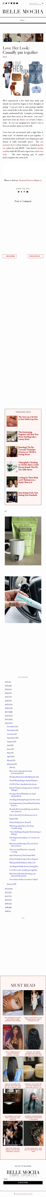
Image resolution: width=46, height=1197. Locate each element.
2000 (7, 911)
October (10, 734)
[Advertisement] (23, 333)
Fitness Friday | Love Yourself (20, 822)
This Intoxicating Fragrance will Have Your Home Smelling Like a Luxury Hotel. (28, 435)
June (9, 749)
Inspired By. (13, 818)
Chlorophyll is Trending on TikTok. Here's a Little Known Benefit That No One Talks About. (28, 466)
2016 (7, 715)
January (10, 884)
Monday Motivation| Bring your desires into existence (24, 810)
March (9, 760)
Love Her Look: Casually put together (23, 870)
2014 (7, 723)
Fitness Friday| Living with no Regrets (23, 859)
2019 (7, 704)
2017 (7, 712)
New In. (12, 767)
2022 (7, 693)
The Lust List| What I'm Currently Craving (22, 850)
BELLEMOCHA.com (26, 1194)
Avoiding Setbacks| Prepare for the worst (24, 799)
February (10, 764)
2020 (7, 700)
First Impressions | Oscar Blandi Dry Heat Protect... (24, 804)
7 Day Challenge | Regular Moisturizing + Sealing (25, 833)
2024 (7, 685)
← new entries (9, 256)
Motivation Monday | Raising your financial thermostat (22, 874)
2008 (7, 907)
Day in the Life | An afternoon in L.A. (23, 815)
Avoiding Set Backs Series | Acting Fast (23, 866)
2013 (7, 888)
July (8, 745)
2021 (7, 697)
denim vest (24, 119)
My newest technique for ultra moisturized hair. (20, 772)
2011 (7, 896)
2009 (7, 903)
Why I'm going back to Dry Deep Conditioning (21, 827)
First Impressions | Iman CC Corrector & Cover (24, 838)
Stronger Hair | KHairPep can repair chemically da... (22, 794)
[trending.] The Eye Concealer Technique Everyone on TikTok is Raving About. (27, 451)
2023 (7, 689)
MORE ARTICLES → (35, 256)
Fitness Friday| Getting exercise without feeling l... (24, 789)
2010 (7, 900)
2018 (7, 708)
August (10, 741)
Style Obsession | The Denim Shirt (22, 855)
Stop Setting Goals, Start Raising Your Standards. (28, 493)
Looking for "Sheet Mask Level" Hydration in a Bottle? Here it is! (28, 480)
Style (5, 57)
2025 (7, 682)
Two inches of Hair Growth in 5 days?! (23, 879)
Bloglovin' (38, 180)
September (11, 738)
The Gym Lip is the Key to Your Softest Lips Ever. (28, 418)
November (11, 730)
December (11, 726)
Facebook (22, 180)
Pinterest (30, 180)
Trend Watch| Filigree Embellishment (23, 780)
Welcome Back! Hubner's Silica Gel (22, 862)
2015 (7, 719)
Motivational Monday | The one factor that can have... (23, 844)
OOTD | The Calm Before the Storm (23, 784)
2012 (7, 892)
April (9, 756)
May (9, 752)
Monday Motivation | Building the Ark (24, 777)
